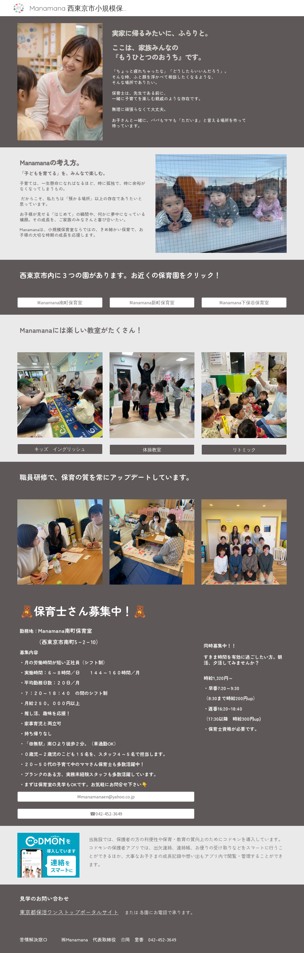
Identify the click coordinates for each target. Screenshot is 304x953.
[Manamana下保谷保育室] (244, 302)
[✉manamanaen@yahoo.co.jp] (106, 796)
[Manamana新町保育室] (152, 302)
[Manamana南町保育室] (60, 302)
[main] (198, 43)
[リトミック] (244, 449)
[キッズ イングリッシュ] (60, 449)
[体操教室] (152, 449)
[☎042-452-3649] (106, 814)
